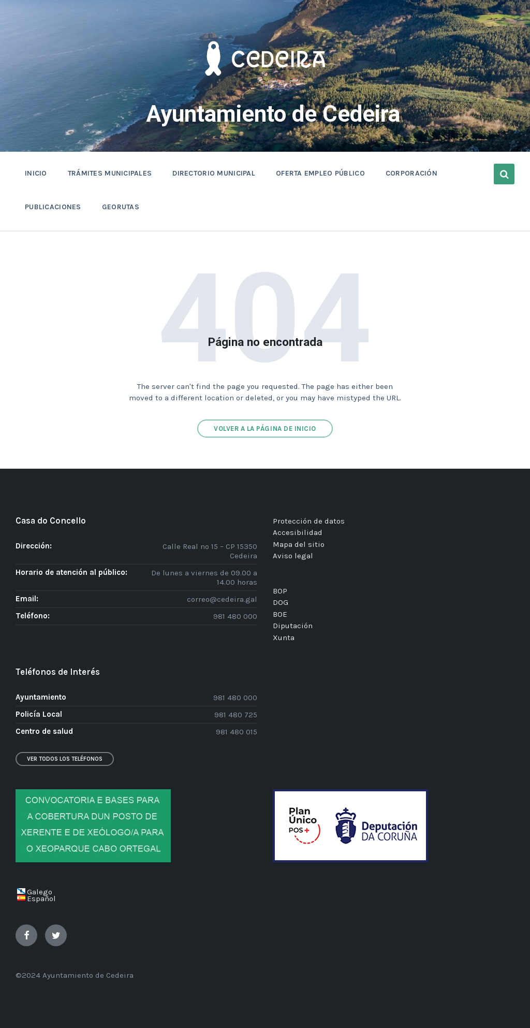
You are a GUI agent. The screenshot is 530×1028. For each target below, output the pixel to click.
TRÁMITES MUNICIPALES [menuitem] (110, 173)
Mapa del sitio (299, 543)
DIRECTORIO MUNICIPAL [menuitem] (213, 173)
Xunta (284, 637)
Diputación (293, 625)
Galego (39, 891)
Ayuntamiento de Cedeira (273, 113)
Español (41, 898)
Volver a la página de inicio (265, 428)
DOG (280, 602)
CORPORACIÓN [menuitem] (411, 173)
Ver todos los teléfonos (64, 759)
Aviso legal (293, 555)
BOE (280, 613)
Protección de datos (309, 520)
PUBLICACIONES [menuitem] (53, 206)
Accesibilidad (297, 532)
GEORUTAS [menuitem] (120, 206)
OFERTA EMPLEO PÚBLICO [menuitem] (320, 173)
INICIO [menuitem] (36, 173)
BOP (280, 590)
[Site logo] (265, 91)
